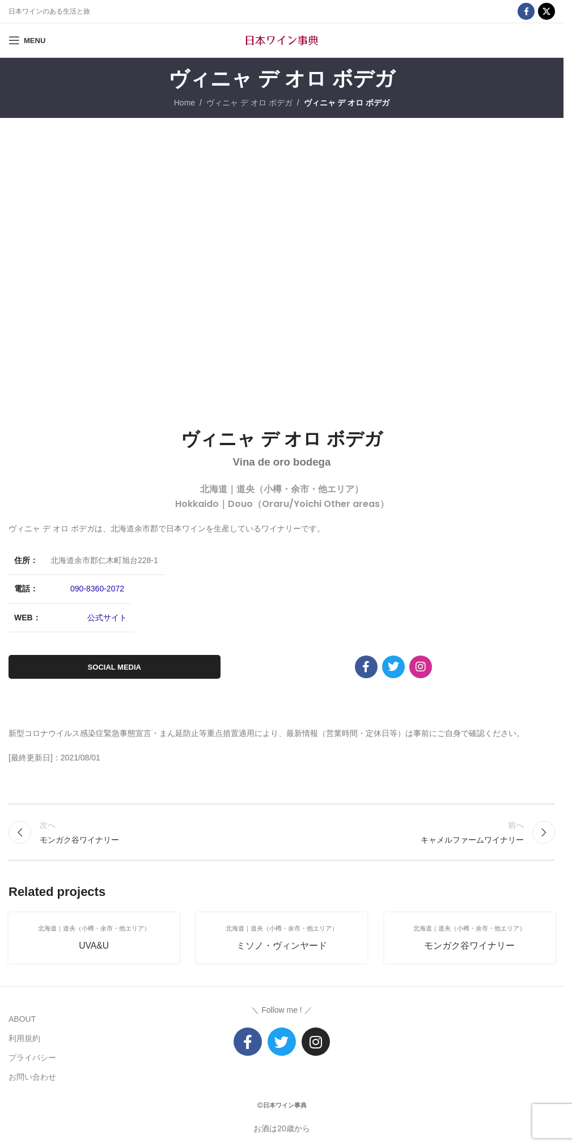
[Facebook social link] (526, 11)
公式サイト (107, 617)
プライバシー (32, 1057)
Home (184, 102)
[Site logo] (281, 39)
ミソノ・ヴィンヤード (281, 945)
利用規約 (24, 1038)
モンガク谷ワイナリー (469, 945)
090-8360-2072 (97, 588)
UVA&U (94, 945)
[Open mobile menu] (27, 40)
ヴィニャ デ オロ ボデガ (249, 102)
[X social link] (546, 11)
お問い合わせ (32, 1076)
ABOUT (22, 1019)
